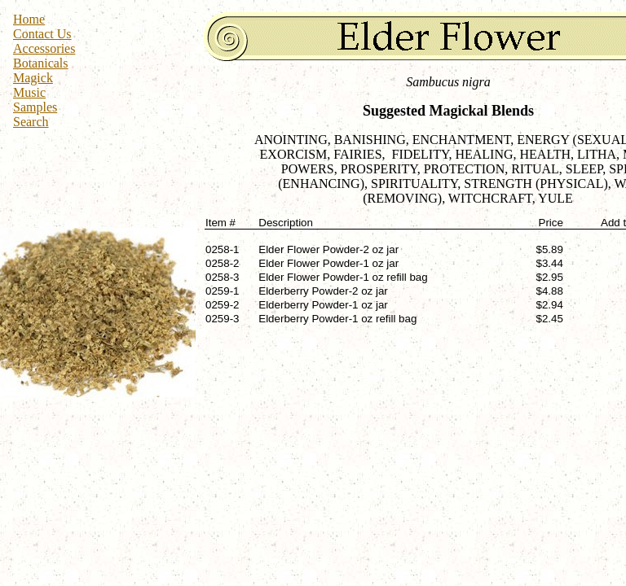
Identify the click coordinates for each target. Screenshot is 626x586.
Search (31, 122)
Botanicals (40, 63)
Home (29, 19)
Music (29, 92)
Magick (33, 78)
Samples (35, 107)
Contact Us (42, 34)
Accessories (44, 48)
